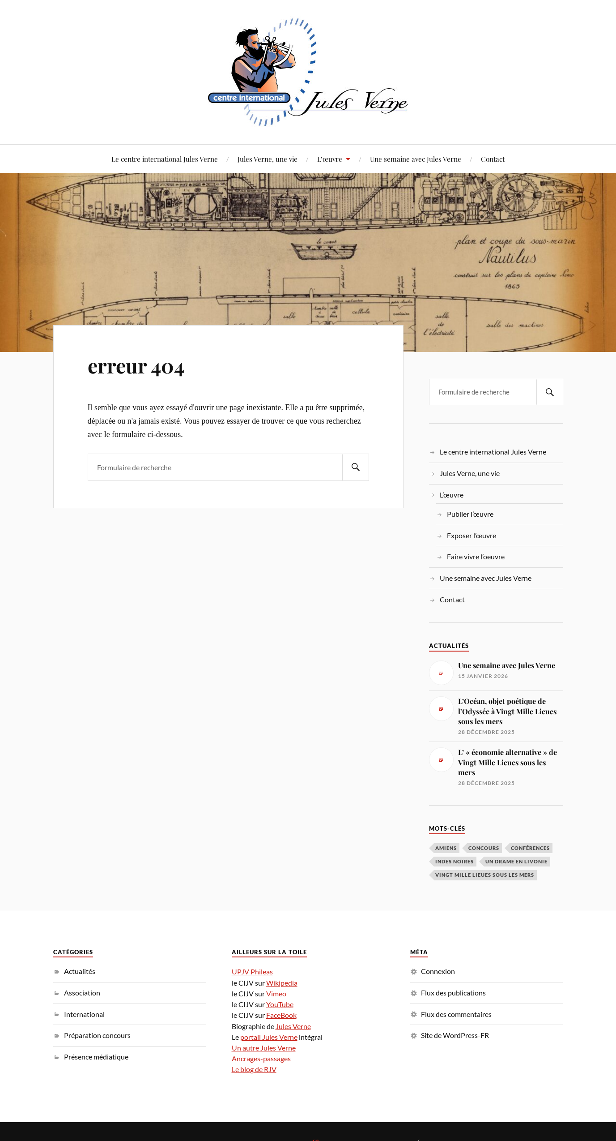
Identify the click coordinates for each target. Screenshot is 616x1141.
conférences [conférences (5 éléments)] (530, 848)
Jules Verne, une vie (267, 158)
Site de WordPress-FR (455, 1035)
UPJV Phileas (252, 971)
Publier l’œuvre (470, 514)
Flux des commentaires (456, 1014)
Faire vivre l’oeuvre (476, 556)
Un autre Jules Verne (264, 1047)
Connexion (438, 971)
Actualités (79, 971)
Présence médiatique (96, 1056)
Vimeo (276, 993)
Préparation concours (97, 1035)
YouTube (279, 1004)
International (84, 1014)
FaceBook (281, 1015)
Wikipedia (281, 982)
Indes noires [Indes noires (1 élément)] (454, 861)
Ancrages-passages (261, 1058)
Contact (493, 158)
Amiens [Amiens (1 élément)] (446, 848)
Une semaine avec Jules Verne (415, 158)
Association (82, 992)
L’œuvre (329, 158)
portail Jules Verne (268, 1037)
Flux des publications (453, 992)
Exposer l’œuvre (471, 535)
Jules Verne (293, 1026)
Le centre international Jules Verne (164, 158)
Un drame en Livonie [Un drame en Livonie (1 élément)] (516, 861)
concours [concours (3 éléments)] (483, 848)
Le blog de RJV (254, 1069)
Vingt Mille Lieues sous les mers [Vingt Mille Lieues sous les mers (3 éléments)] (484, 875)
